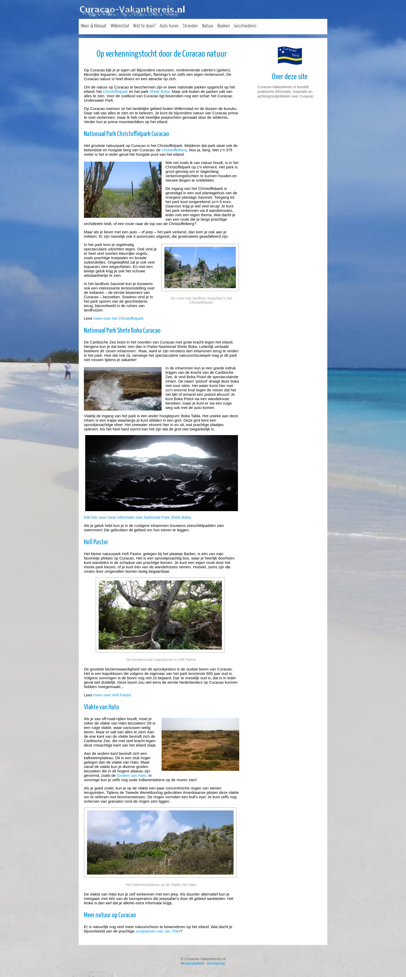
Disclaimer (216, 963)
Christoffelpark (115, 91)
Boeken (224, 26)
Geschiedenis (245, 26)
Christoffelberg (174, 150)
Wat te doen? (144, 26)
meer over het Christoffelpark (118, 318)
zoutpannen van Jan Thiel (158, 931)
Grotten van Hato (131, 775)
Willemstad (120, 26)
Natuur (207, 26)
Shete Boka (159, 91)
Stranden (190, 26)
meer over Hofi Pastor (112, 695)
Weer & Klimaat (93, 26)
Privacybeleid (192, 963)
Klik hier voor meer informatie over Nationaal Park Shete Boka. (138, 517)
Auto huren (169, 26)
